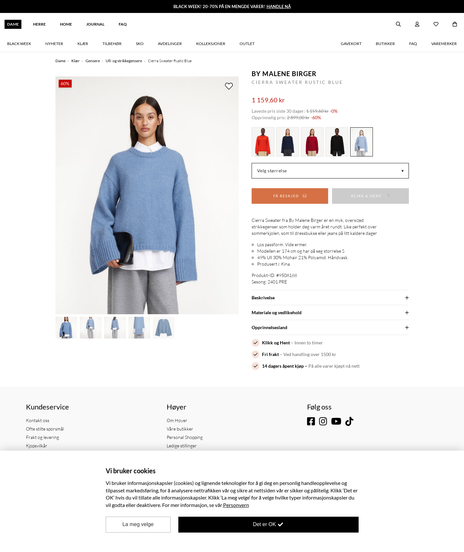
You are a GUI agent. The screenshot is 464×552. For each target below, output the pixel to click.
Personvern (236, 505)
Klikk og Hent (276, 342)
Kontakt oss (37, 420)
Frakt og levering (42, 437)
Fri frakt (270, 354)
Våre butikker (180, 428)
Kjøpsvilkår (36, 445)
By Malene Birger (284, 73)
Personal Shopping (185, 437)
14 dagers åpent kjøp (283, 366)
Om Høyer (177, 420)
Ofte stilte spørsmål (45, 428)
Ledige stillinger (182, 445)
